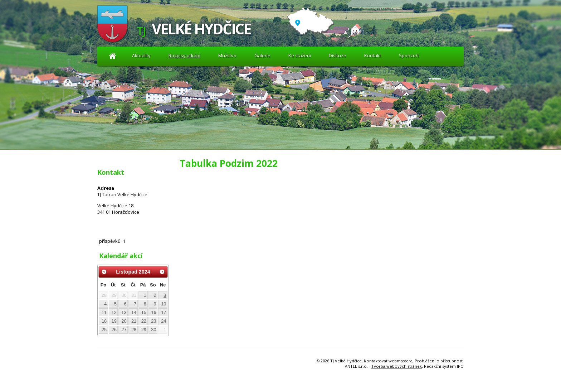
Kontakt (372, 55)
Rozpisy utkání (184, 55)
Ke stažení (299, 55)
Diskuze (337, 55)
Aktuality (112, 56)
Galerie (262, 55)
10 (163, 304)
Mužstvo (227, 55)
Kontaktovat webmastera (388, 360)
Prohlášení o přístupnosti (439, 360)
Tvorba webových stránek (396, 366)
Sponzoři (409, 55)
